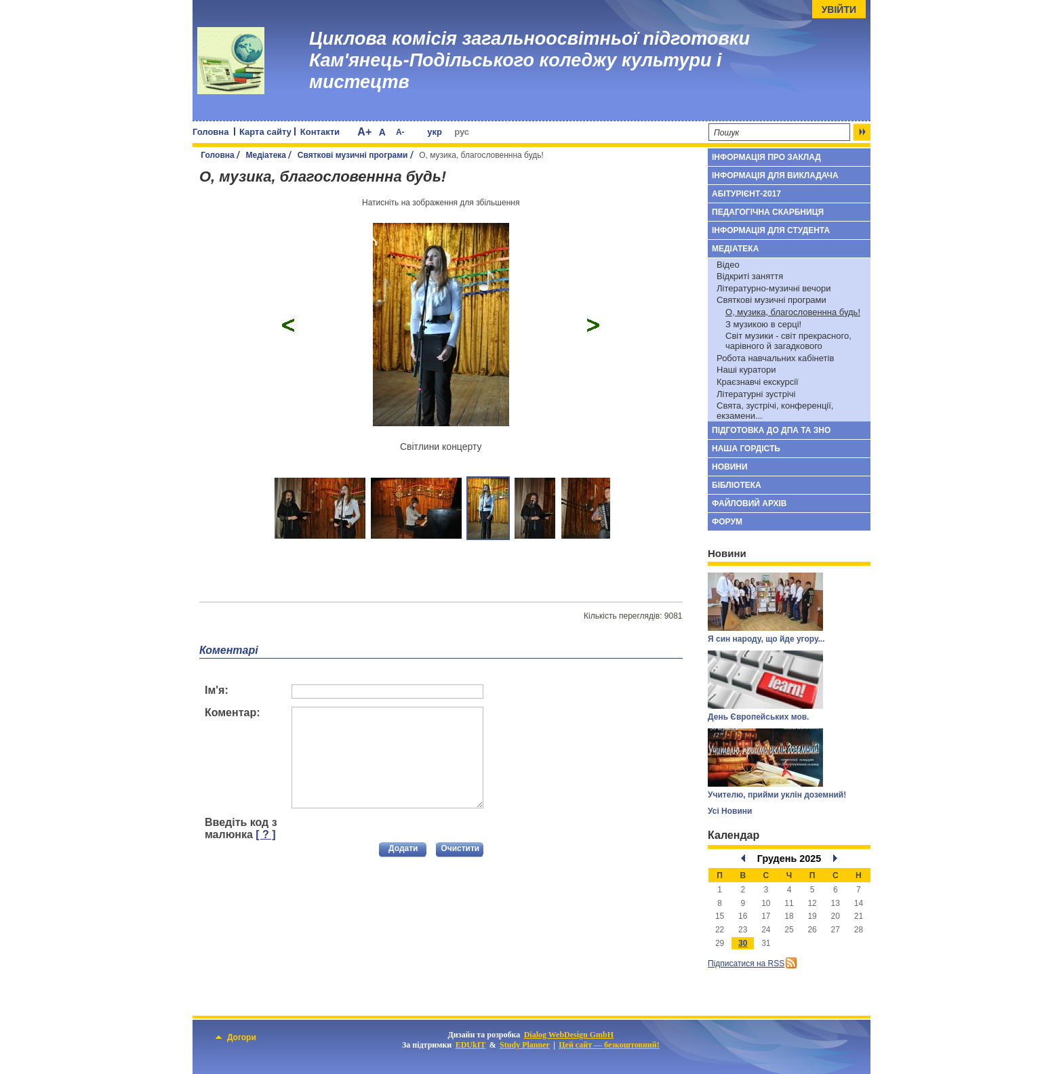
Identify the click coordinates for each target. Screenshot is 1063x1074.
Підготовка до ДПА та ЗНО (771, 430)
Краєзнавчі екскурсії (758, 382)
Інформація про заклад (766, 157)
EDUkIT (471, 1045)
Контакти (320, 132)
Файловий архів (749, 503)
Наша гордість (746, 448)
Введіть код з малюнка (241, 828)
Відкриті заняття (750, 276)
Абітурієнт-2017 (746, 194)
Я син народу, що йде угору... (766, 639)
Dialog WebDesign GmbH (569, 1034)
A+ (364, 132)
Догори (236, 1037)
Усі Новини (730, 811)
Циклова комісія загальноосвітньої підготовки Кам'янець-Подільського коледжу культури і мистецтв (529, 60)
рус (461, 132)
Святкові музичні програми (353, 155)
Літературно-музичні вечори (773, 288)
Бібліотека (736, 485)
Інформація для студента (771, 230)
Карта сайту (265, 132)
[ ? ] (265, 834)
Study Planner (525, 1045)
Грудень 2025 (789, 858)
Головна (210, 132)
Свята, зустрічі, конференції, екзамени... (775, 410)
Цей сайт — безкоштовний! (609, 1045)
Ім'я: (216, 690)
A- (400, 132)
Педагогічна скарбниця (768, 212)
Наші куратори (746, 370)
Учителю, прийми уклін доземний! (777, 795)
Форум (727, 521)
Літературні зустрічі (756, 394)
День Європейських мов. (758, 717)
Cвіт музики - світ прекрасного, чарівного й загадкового (788, 341)
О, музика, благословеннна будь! (792, 312)
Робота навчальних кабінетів (775, 358)
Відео (728, 265)
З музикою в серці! (763, 324)
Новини (730, 467)
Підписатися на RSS (746, 963)
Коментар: (232, 712)
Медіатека (265, 155)
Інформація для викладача (775, 175)
